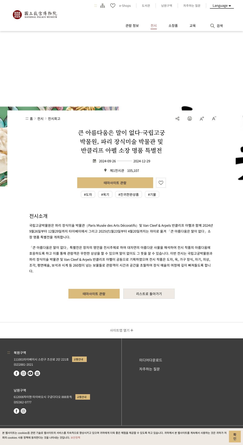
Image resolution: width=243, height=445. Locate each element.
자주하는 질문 (149, 369)
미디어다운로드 (150, 360)
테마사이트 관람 (115, 182)
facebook (16, 373)
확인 (234, 436)
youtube (30, 373)
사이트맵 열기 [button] (120, 330)
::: (95, 5)
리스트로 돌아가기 (149, 293)
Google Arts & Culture (37, 373)
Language (220, 5)
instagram (23, 373)
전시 (40, 118)
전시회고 (54, 118)
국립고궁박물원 (35, 14)
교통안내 (78, 359)
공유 (177, 118)
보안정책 (75, 437)
